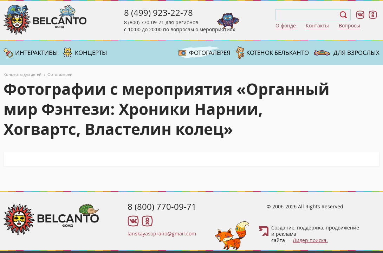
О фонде (285, 25)
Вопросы (349, 25)
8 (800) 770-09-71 (144, 22)
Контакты (317, 25)
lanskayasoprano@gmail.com (162, 233)
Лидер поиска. (310, 240)
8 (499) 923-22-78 (158, 13)
